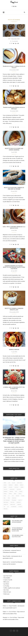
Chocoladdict (7, 578)
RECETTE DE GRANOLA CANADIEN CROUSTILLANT (14, 309)
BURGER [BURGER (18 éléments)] (5, 487)
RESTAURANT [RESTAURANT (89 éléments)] (6, 502)
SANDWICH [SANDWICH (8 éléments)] (19, 502)
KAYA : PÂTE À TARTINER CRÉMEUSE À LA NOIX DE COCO (14, 227)
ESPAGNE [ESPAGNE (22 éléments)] (11, 491)
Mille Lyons (6, 582)
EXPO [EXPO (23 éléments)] (16, 491)
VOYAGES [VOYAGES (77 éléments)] (20, 506)
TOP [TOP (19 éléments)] (4, 506)
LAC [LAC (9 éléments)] (9, 495)
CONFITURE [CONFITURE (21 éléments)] (19, 489)
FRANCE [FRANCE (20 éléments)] (5, 493)
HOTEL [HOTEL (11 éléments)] (5, 495)
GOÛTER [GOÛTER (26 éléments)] (10, 493)
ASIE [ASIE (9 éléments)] (9, 482)
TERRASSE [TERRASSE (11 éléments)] (19, 504)
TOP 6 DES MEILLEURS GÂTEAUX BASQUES (17, 521)
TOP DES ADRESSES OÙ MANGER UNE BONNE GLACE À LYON (17, 529)
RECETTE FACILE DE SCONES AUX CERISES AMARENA (14, 149)
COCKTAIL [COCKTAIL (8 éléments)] (5, 489)
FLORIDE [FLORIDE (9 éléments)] (20, 491)
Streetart (5, 617)
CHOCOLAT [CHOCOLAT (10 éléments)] (16, 487)
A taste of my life (8, 580)
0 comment (14, 41)
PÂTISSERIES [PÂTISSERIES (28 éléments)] (14, 500)
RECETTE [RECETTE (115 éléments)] (20, 500)
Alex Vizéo (6, 590)
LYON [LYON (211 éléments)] (13, 495)
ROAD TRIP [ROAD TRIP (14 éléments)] (12, 502)
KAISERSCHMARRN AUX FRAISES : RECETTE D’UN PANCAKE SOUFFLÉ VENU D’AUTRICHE (14, 267)
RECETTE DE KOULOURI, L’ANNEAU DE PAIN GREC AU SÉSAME (14, 188)
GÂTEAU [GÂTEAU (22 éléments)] (20, 493)
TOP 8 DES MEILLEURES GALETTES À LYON (17, 536)
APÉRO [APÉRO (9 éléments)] (5, 482)
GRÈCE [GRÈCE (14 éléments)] (15, 493)
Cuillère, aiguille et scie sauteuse (12, 588)
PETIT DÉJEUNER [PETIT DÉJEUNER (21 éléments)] (7, 500)
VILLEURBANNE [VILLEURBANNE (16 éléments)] (13, 506)
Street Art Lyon (7, 592)
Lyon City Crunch (8, 576)
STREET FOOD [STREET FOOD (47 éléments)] (12, 504)
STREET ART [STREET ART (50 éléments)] (6, 504)
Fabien (4, 606)
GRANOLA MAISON (14, 349)
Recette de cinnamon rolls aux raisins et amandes (14, 30)
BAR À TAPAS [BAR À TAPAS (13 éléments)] (19, 482)
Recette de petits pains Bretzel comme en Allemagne (14, 108)
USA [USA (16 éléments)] (8, 506)
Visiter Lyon (6, 594)
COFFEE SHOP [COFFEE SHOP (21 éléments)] (11, 489)
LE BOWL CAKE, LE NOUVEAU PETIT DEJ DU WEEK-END (14, 388)
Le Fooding (6, 586)
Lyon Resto (6, 584)
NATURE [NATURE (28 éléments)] (22, 495)
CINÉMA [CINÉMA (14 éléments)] (22, 487)
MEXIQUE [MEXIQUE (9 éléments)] (17, 495)
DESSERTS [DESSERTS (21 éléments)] (5, 491)
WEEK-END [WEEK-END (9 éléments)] (5, 508)
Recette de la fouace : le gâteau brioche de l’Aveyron (14, 67)
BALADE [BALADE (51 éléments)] (13, 482)
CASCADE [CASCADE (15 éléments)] (10, 487)
